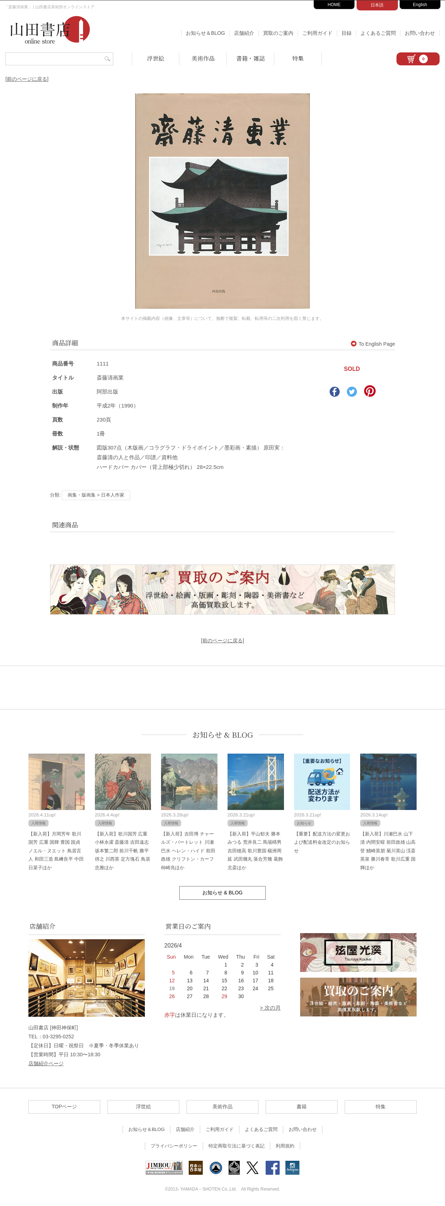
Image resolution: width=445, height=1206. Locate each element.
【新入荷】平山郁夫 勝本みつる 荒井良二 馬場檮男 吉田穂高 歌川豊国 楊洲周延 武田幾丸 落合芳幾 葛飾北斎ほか (255, 850)
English (420, 4)
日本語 (377, 5)
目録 (346, 33)
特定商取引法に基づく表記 (236, 1146)
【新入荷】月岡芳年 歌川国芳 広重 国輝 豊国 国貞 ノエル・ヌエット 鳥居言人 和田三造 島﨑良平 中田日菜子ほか (56, 850)
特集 (298, 58)
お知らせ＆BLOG (205, 33)
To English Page (373, 344)
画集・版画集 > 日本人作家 (96, 495)
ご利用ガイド (317, 33)
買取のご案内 (278, 33)
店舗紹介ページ (46, 1063)
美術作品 (203, 58)
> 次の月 (270, 1008)
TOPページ (64, 1106)
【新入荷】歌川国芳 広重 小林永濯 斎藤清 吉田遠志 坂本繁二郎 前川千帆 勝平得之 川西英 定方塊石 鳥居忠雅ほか (122, 850)
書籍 (302, 1106)
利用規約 (285, 1146)
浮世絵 (155, 58)
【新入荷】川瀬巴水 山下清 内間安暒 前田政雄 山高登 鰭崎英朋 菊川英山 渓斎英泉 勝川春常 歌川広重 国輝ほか (388, 850)
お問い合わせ (420, 33)
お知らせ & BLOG (222, 735)
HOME (334, 4)
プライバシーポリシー (174, 1146)
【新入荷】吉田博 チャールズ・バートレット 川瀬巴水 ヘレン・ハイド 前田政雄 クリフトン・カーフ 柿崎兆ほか (188, 850)
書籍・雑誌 (250, 58)
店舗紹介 (244, 33)
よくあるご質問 (378, 33)
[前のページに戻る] (27, 79)
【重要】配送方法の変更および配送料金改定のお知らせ (322, 842)
